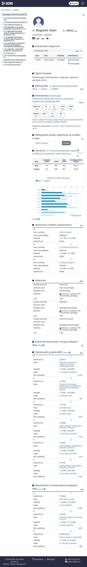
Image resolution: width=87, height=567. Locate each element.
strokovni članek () (14, 25)
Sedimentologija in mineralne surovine (70, 518)
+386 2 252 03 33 (72, 559)
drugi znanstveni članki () (17, 22)
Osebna (44, 89)
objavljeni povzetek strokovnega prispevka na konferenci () (14, 39)
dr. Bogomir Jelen (66, 396)
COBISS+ (55, 89)
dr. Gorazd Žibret (66, 505)
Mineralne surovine (67, 499)
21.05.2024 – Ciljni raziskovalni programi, (66, 126)
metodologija (54, 95)
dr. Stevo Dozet (65, 414)
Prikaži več (75, 215)
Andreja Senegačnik (67, 262)
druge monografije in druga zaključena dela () (14, 74)
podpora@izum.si (72, 562)
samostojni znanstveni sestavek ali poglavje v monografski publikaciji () (14, 45)
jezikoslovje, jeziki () (12, 106)
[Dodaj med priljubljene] (83, 15)
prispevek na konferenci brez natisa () (15, 78)
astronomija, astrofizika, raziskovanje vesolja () (13, 101)
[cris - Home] (7, 3)
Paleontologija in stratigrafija (70, 537)
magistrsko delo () (14, 62)
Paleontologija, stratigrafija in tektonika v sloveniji (70, 427)
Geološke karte (65, 408)
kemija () (7, 97)
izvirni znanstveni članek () (15, 19)
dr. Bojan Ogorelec (66, 525)
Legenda (66, 352)
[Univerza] (48, 143)
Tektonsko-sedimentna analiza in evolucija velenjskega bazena (68, 364)
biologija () (9, 91)
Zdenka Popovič (65, 232)
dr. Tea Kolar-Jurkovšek (68, 434)
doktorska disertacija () (16, 60)
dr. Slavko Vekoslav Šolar (69, 247)
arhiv (34, 128)
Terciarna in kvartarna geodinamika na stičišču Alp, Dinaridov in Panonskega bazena (70, 387)
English (51, 559)
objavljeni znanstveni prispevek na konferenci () (14, 28)
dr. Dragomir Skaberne (68, 372)
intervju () (11, 53)
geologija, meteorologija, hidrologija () (13, 87)
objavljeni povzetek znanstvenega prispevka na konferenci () (14, 33)
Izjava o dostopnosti (18, 564)
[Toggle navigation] (83, 3)
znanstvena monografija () (15, 56)
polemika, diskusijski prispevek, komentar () (13, 50)
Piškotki (6, 564)
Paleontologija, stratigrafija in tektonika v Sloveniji (70, 447)
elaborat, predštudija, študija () (14, 70)
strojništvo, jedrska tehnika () (15, 104)
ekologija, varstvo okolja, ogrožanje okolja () (13, 94)
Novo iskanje (6, 10)
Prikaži (36, 219)
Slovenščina (37, 559)
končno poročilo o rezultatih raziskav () (12, 65)
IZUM (9, 559)
